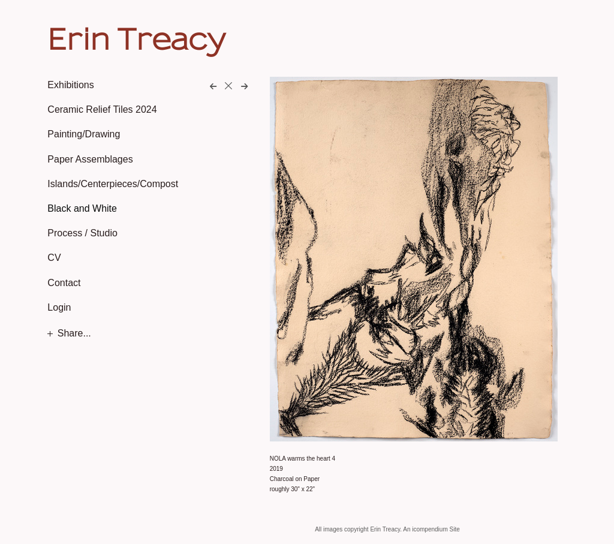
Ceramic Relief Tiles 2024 (101, 109)
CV (54, 258)
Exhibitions (70, 85)
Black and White (82, 208)
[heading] (77, 38)
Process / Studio (82, 233)
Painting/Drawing (83, 134)
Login (59, 307)
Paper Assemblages (90, 159)
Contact (63, 283)
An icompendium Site (431, 529)
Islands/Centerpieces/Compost (112, 184)
